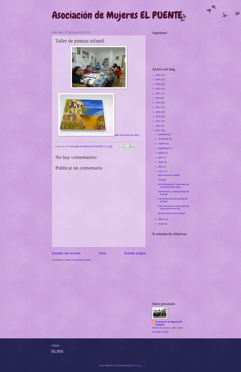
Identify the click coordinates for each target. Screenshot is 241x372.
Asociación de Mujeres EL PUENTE (117, 15)
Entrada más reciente (66, 253)
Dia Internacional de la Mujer (171, 213)
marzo (161, 171)
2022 (158, 88)
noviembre (163, 139)
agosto (161, 152)
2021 (158, 93)
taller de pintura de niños (98, 135)
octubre (162, 143)
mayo (161, 162)
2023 (158, 84)
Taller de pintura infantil (169, 175)
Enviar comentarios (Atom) (78, 260)
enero (161, 224)
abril (160, 166)
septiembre (163, 148)
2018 (158, 102)
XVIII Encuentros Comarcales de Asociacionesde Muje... (173, 185)
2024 (158, 79)
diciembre (163, 134)
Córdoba (162, 180)
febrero (162, 219)
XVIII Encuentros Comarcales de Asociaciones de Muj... (173, 207)
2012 (158, 130)
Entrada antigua (135, 253)
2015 (158, 116)
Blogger (138, 365)
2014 (158, 121)
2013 (158, 126)
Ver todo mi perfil (160, 332)
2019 (158, 98)
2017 (158, 107)
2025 (158, 75)
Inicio (102, 253)
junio (160, 157)
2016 (158, 112)
